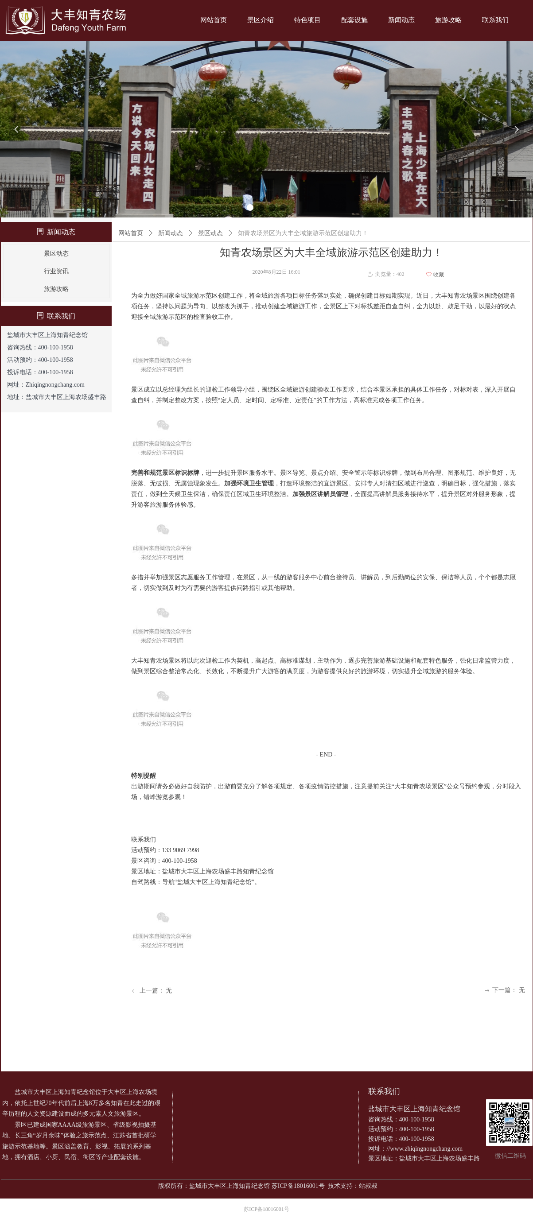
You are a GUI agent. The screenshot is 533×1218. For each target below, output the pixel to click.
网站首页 (130, 233)
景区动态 (210, 233)
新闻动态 (170, 233)
